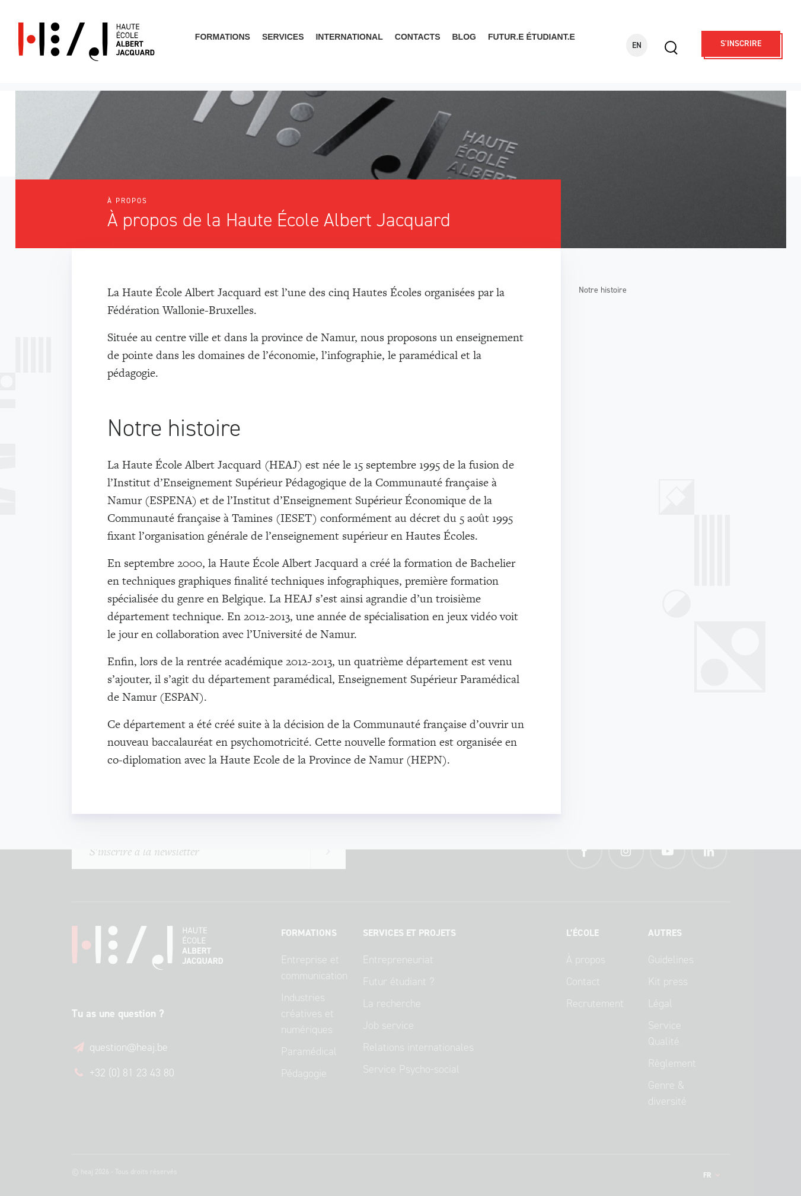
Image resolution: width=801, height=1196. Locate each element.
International (348, 36)
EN (637, 45)
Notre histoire (603, 290)
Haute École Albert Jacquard (99, 42)
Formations (222, 36)
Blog (464, 36)
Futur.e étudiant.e (531, 36)
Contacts (418, 36)
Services (283, 36)
